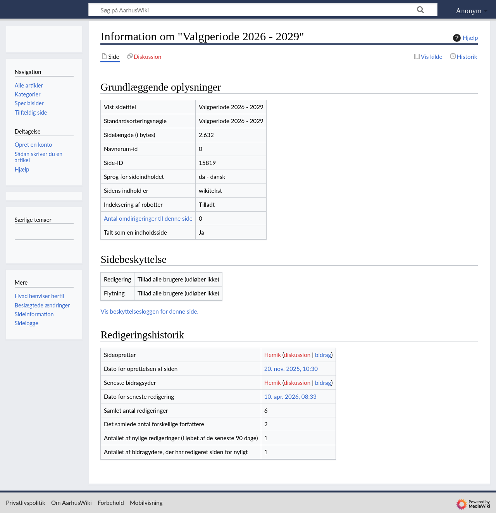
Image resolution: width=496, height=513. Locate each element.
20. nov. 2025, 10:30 (291, 368)
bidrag (323, 354)
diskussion (297, 354)
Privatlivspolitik (25, 502)
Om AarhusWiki (71, 502)
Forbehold (111, 502)
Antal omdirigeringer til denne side (148, 218)
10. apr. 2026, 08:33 (290, 396)
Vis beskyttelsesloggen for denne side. (149, 311)
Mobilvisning (146, 502)
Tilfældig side (31, 112)
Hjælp (464, 38)
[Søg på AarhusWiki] (263, 9)
